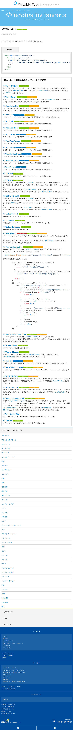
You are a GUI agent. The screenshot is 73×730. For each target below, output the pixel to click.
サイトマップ (6, 648)
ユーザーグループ (8, 641)
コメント (4, 499)
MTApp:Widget (9, 167)
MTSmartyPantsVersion (13, 367)
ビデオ (3, 551)
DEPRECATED (22, 233)
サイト (3, 508)
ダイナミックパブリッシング (11, 525)
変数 (2, 585)
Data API (4, 598)
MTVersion (7, 421)
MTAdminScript (9, 97)
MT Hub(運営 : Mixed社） (9, 689)
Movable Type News (8, 653)
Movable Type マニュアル (10, 668)
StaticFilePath (58, 381)
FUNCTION (22, 29)
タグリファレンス (20, 10)
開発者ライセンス (7, 711)
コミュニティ (6, 495)
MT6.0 (39, 398)
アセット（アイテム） (9, 440)
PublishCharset (34, 354)
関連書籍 (5, 638)
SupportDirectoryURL (17, 401)
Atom (3, 594)
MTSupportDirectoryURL (13, 398)
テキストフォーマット (9, 534)
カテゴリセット (6, 470)
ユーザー (4, 589)
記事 (2, 478)
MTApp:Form (8, 115)
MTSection (7, 361)
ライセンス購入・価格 (8, 706)
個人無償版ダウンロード (9, 713)
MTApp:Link (8, 121)
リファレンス (9, 10)
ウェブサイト (6, 444)
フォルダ (4, 559)
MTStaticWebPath (10, 387)
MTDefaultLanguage (11, 227)
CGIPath (9, 93)
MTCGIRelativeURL (29, 189)
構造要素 (4, 491)
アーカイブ (5, 435)
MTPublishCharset (11, 352)
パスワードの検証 (32, 249)
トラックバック (6, 542)
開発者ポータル (7, 674)
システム (4, 512)
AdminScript (51, 99)
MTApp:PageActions (11, 141)
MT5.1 (38, 247)
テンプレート (6, 538)
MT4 (32, 97)
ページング (5, 576)
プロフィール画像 (7, 572)
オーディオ (5, 452)
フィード (4, 555)
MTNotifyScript (9, 233)
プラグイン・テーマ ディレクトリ (11, 686)
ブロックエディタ (7, 568)
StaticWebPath (59, 392)
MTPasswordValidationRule (14, 334)
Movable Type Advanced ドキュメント (14, 672)
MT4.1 (41, 233)
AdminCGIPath (18, 90)
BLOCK (19, 114)
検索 (2, 482)
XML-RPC (4, 602)
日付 (2, 547)
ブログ (3, 564)
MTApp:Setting (9, 147)
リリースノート (7, 645)
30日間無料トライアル (8, 709)
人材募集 (4, 657)
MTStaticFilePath (10, 376)
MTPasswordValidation (13, 247)
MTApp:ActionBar (10, 106)
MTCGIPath (8, 180)
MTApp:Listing (9, 134)
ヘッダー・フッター (8, 581)
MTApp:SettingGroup (12, 154)
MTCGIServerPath (10, 214)
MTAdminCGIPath (10, 86)
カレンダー (5, 474)
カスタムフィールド (8, 457)
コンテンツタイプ (7, 504)
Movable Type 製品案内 (9, 704)
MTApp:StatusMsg (11, 161)
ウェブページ (6, 448)
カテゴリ (4, 465)
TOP (2, 10)
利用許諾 (5, 699)
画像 (2, 461)
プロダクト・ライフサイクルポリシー (13, 643)
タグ (2, 529)
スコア (3, 521)
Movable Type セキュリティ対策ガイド (14, 681)
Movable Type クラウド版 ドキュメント (14, 670)
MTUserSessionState (12, 414)
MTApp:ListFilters (10, 128)
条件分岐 (4, 517)
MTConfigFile (8, 220)
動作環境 (5, 679)
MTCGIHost (8, 174)
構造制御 (4, 487)
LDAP (3, 606)
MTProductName (10, 345)
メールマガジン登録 (7, 655)
